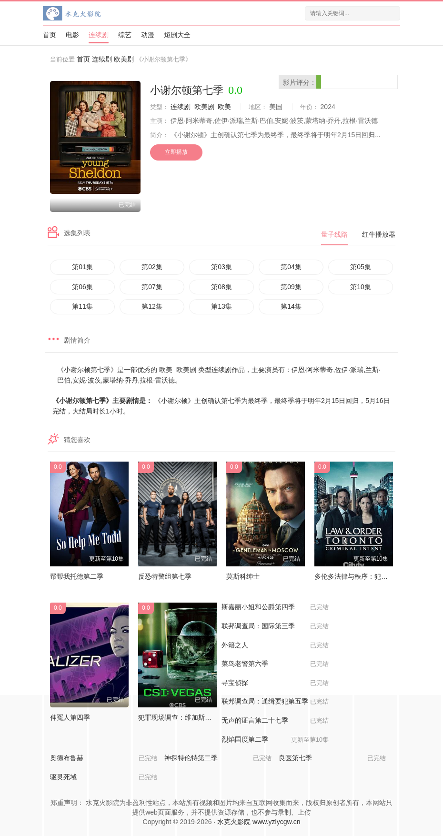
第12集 (151, 306)
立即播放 (176, 152)
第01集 (82, 267)
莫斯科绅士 (243, 576)
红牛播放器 (378, 234)
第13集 (221, 306)
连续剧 (99, 35)
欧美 (224, 107)
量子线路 (334, 234)
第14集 (291, 306)
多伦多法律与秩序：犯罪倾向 (357, 576)
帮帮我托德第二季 (76, 576)
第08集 (221, 287)
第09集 (291, 287)
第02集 (151, 267)
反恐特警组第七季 (164, 576)
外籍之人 (275, 645)
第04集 (291, 267)
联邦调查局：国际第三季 (275, 626)
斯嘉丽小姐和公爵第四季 (275, 607)
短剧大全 (177, 35)
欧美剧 (124, 59)
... (378, 135)
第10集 (360, 287)
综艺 (124, 35)
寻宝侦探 (275, 683)
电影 (72, 35)
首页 (49, 35)
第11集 (82, 306)
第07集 (151, 287)
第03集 (221, 267)
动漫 (147, 35)
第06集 (82, 287)
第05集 (360, 267)
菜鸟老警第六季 (275, 664)
